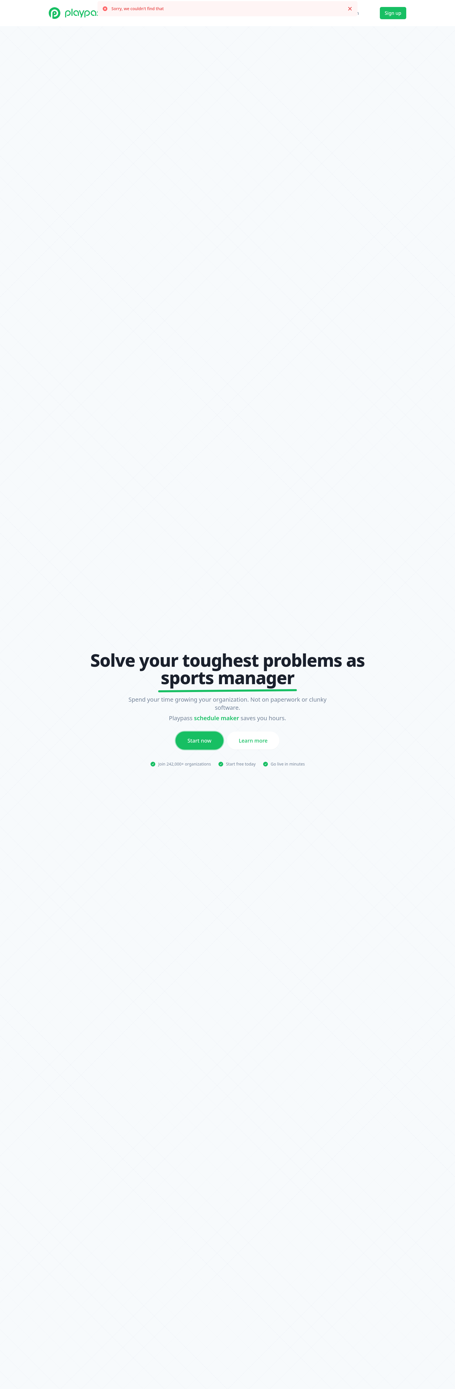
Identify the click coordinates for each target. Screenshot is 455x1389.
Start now (199, 742)
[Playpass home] (78, 13)
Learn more (253, 742)
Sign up (393, 13)
